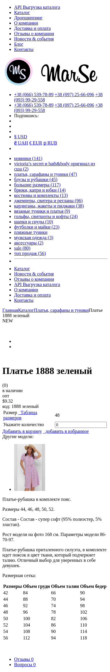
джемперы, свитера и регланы (48, 200)
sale (22, 248)
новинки (28, 158)
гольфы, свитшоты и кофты (46, 216)
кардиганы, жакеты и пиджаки (49, 205)
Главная (10, 310)
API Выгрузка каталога (37, 7)
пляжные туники (31, 232)
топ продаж (30, 253)
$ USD (20, 136)
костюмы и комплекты (41, 195)
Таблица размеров (20, 415)
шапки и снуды (33, 221)
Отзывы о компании (34, 33)
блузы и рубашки (35, 179)
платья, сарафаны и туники (45, 174)
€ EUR (35, 142)
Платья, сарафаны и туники (61, 310)
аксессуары (28, 242)
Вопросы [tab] (24, 664)
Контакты (23, 49)
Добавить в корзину (22, 431)
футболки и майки (36, 226)
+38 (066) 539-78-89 (33, 94)
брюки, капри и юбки (40, 190)
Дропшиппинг (28, 17)
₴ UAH (21, 142)
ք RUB (50, 142)
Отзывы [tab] (23, 659)
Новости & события (34, 38)
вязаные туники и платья (42, 211)
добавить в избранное (66, 431)
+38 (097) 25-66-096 (74, 94)
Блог (18, 44)
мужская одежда (33, 237)
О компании (26, 23)
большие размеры (37, 184)
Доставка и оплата (32, 28)
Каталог (22, 12)
